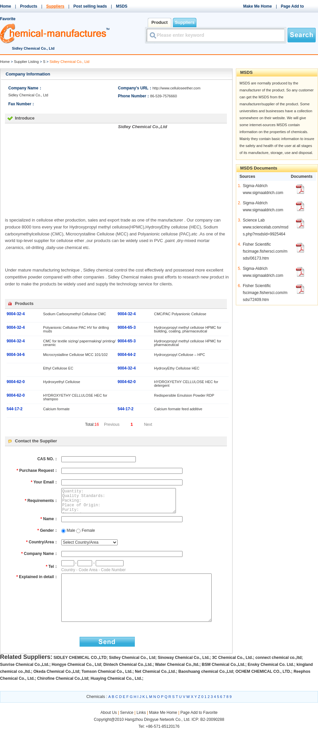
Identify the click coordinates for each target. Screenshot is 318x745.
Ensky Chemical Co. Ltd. (271, 679)
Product (159, 22)
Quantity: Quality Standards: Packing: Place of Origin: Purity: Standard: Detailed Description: (124, 503)
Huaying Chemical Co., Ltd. (116, 693)
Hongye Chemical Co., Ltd (76, 679)
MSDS (122, 6)
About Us (109, 727)
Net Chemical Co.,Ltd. (155, 686)
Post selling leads (90, 6)
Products (28, 6)
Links (141, 727)
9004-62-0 (16, 381)
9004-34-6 (16, 354)
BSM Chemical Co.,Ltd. (223, 679)
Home (5, 6)
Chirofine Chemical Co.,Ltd (62, 693)
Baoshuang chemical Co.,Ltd (206, 686)
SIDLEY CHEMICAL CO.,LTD (79, 672)
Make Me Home (257, 6)
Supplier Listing (26, 62)
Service (126, 727)
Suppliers (55, 6)
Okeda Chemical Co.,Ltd (56, 686)
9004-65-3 (127, 327)
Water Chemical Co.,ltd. (177, 679)
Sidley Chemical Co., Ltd (132, 672)
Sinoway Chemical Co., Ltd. (184, 672)
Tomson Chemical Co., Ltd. (106, 686)
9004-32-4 (16, 314)
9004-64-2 (127, 354)
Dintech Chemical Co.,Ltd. (128, 679)
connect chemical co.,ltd (278, 672)
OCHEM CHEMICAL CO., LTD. (263, 686)
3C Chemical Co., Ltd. (232, 672)
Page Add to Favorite (199, 727)
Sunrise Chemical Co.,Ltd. (24, 679)
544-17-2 (15, 409)
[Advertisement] (60, 170)
